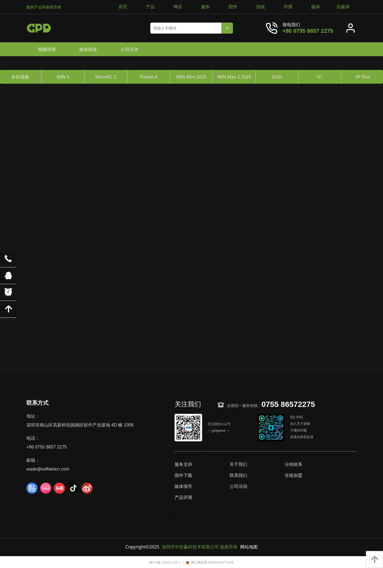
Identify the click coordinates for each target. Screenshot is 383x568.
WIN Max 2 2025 (234, 77)
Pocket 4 (148, 77)
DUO (277, 77)
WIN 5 (62, 77)
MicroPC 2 (105, 77)
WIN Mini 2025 (191, 77)
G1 (320, 77)
